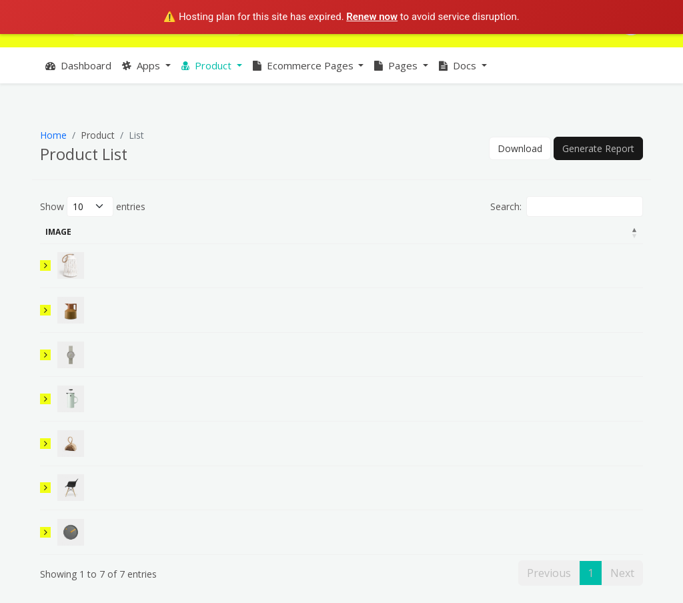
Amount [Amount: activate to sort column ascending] (476, 231)
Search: (566, 206)
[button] (146, 66)
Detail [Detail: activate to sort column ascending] (226, 231)
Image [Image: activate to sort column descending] (58, 231)
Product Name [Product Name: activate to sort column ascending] (129, 231)
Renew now (372, 17)
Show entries (92, 206)
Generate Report (598, 148)
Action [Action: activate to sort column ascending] (608, 231)
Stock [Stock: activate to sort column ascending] (534, 231)
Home (53, 135)
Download (520, 148)
